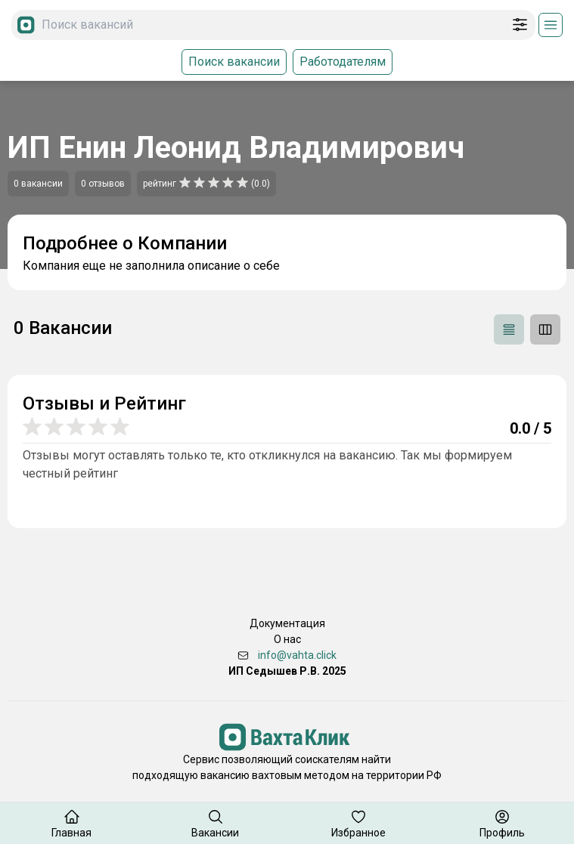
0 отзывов (103, 183)
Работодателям (342, 61)
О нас (287, 639)
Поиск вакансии (234, 61)
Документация (287, 623)
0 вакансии (38, 183)
